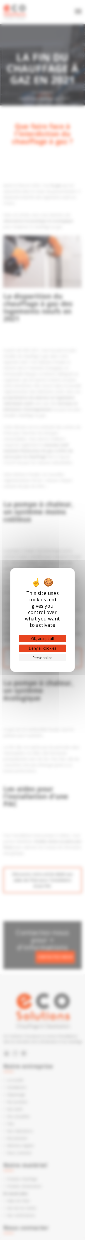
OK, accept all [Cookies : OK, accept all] (42, 638)
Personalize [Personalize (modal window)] (42, 657)
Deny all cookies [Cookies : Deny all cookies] (42, 648)
